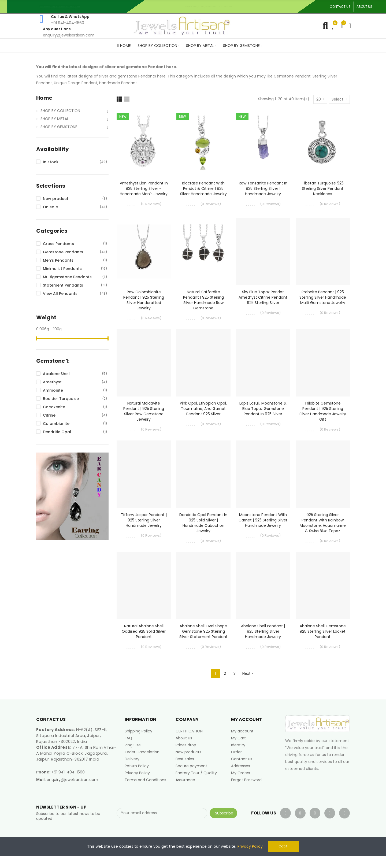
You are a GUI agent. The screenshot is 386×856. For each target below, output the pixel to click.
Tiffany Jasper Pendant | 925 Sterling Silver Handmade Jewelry (144, 520)
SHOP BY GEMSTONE (58, 126)
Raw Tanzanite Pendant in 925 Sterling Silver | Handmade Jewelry (263, 188)
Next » (247, 673)
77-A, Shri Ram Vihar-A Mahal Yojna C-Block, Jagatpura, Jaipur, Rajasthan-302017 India (76, 753)
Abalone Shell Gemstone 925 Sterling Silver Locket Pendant (323, 631)
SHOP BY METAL (54, 118)
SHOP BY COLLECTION (60, 110)
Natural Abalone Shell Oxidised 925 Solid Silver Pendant (144, 631)
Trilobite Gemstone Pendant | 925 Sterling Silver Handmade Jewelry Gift (322, 411)
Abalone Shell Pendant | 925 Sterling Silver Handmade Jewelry (263, 631)
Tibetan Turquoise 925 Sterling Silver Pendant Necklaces (323, 188)
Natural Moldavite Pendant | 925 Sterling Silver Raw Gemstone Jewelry (143, 411)
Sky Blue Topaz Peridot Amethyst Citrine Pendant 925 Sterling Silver (263, 297)
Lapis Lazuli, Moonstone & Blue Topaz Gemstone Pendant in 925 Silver (263, 409)
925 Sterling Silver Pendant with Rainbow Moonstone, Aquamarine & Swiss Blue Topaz (323, 522)
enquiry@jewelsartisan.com (72, 779)
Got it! (283, 846)
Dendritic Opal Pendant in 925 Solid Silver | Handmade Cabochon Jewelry (203, 522)
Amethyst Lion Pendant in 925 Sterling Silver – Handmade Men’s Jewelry (144, 188)
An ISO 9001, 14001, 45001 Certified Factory (210, 6)
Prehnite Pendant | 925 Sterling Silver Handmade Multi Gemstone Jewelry (322, 297)
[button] (340, 6)
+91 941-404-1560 (68, 772)
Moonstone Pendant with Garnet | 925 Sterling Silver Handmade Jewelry (263, 520)
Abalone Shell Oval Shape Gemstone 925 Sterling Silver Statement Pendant (203, 631)
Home (44, 98)
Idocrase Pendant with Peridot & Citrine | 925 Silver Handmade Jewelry (203, 188)
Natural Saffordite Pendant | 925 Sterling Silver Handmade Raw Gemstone (203, 300)
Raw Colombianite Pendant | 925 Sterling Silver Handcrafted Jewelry (143, 300)
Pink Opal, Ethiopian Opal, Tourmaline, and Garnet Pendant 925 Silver (203, 409)
